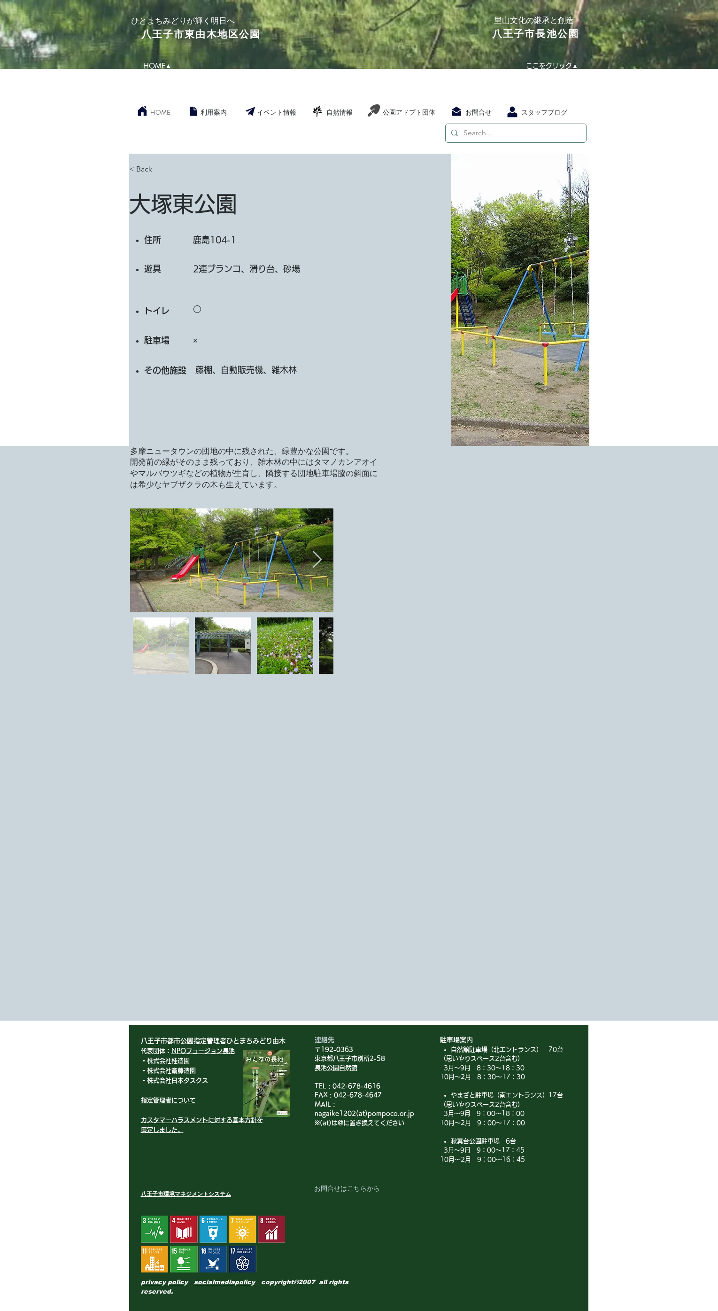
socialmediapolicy (224, 1282)
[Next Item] (317, 560)
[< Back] (162, 169)
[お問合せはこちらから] (347, 1189)
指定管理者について (168, 1100)
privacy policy (164, 1282)
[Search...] (514, 133)
